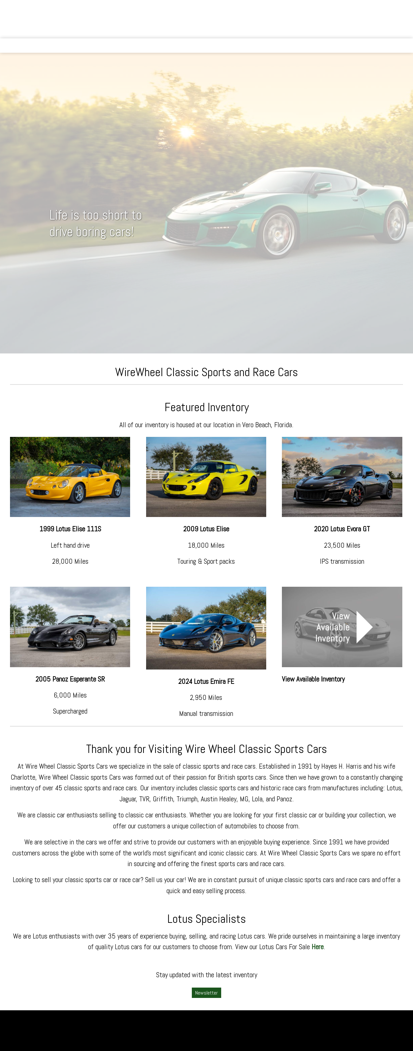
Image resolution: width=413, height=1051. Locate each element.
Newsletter (206, 992)
